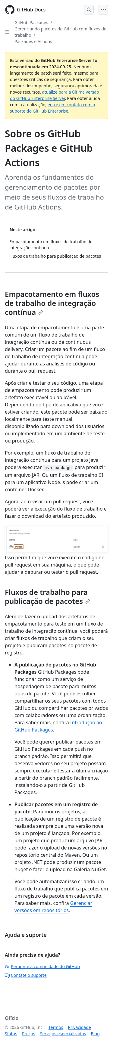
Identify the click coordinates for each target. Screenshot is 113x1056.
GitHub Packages (31, 22)
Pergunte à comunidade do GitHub (42, 966)
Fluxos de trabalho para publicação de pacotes (47, 596)
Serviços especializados (63, 1033)
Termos (56, 1027)
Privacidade (79, 1027)
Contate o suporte (26, 975)
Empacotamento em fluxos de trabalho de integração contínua (52, 303)
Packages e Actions (33, 41)
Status (11, 1033)
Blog (95, 1033)
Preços (28, 1033)
